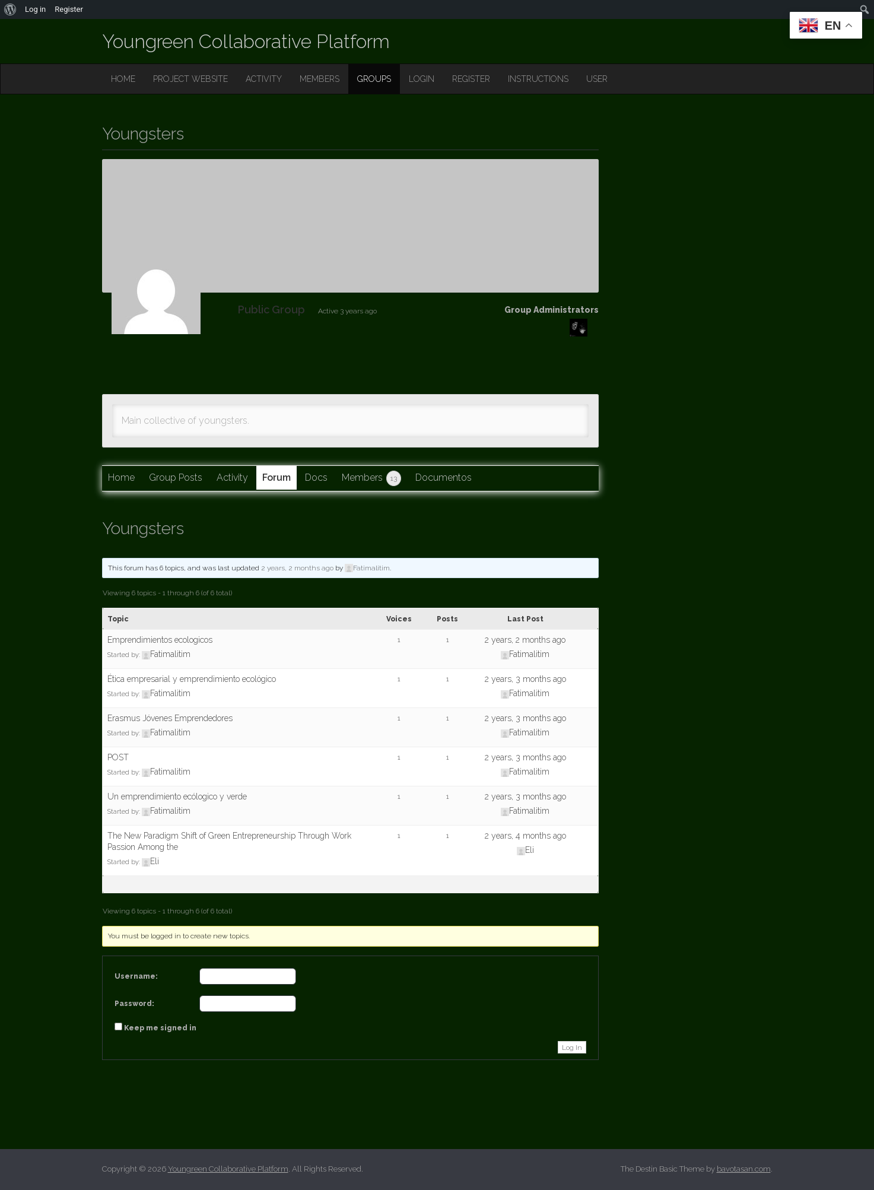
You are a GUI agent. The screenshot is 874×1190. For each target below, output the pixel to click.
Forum (276, 477)
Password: (134, 1003)
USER (597, 79)
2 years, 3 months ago (525, 679)
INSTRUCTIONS (538, 79)
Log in (35, 9)
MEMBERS (319, 79)
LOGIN (421, 79)
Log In (572, 1047)
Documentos (443, 477)
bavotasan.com (744, 1168)
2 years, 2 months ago (297, 568)
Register (69, 9)
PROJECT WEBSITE (190, 79)
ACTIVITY (264, 79)
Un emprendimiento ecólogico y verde (177, 796)
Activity (232, 477)
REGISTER (471, 79)
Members (371, 478)
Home (121, 477)
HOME (123, 79)
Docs (316, 477)
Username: (136, 976)
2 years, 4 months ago (525, 835)
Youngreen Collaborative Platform (246, 41)
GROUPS (374, 79)
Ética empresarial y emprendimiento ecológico (191, 679)
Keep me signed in (160, 1028)
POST (118, 757)
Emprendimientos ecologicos (159, 640)
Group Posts (175, 477)
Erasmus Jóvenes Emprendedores (170, 718)
